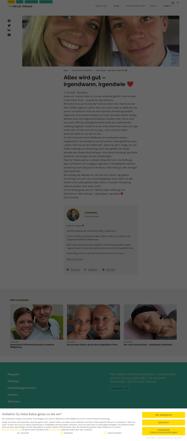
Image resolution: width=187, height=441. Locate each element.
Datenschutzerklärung (11, 428)
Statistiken (67, 431)
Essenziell (23, 431)
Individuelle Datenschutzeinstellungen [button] (163, 429)
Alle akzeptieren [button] (163, 413)
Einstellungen (55, 428)
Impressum (177, 436)
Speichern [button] (163, 420)
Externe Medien (113, 431)
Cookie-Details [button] (151, 436)
